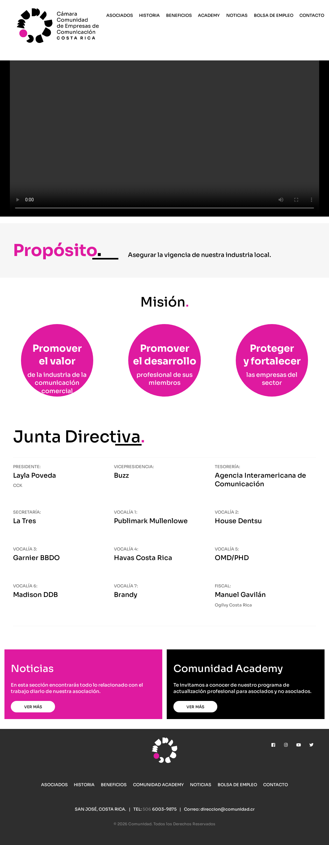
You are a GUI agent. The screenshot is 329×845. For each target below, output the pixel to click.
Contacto (311, 15)
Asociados (119, 15)
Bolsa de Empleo (273, 15)
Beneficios (179, 15)
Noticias (237, 15)
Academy (209, 15)
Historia (149, 15)
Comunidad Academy (158, 784)
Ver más (33, 706)
